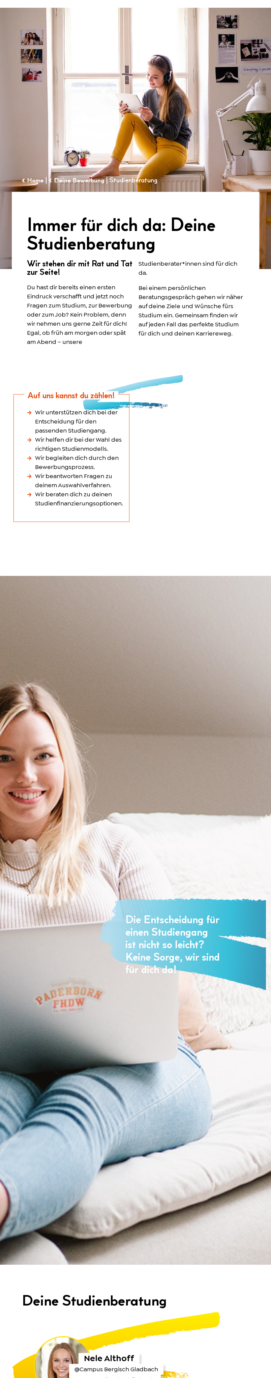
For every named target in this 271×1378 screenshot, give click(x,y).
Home (36, 180)
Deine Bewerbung (81, 180)
